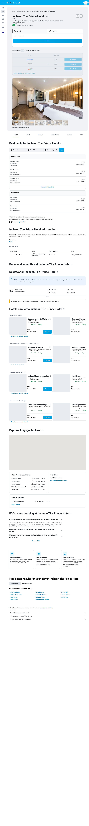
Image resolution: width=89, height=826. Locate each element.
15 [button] (37, 55)
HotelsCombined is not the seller (48, 813)
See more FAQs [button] (36, 740)
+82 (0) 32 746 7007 (18, 23)
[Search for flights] (3, 8)
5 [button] (68, 47)
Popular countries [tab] (27, 783)
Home (13, 11)
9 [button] (41, 51)
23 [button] (41, 60)
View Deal (47, 319)
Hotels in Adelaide (15, 792)
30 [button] (41, 64)
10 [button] (16, 55)
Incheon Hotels (35, 11)
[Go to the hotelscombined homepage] (13, 2)
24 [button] (16, 64)
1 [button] (37, 47)
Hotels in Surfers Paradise (42, 799)
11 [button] (21, 55)
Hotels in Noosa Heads (16, 794)
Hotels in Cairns (39, 792)
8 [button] (37, 51)
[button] (3, 3)
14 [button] (33, 55)
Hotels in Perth (14, 797)
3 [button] (16, 51)
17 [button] (16, 60)
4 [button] (20, 51)
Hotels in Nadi (64, 792)
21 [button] (33, 60)
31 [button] (16, 68)
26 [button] (25, 64)
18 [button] (21, 60)
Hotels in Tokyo (14, 799)
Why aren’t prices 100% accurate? (48, 819)
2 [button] (41, 47)
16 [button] (41, 55)
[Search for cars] (3, 15)
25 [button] (21, 64)
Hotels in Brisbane (40, 797)
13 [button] (29, 55)
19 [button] (25, 60)
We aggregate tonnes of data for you (48, 816)
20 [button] (29, 60)
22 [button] (37, 60)
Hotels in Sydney (65, 794)
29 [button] (37, 64)
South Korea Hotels (21, 11)
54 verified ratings (27, 25)
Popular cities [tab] (14, 783)
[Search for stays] (3, 11)
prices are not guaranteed (46, 807)
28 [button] (33, 64)
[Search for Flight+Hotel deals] (3, 19)
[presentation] (30, 127)
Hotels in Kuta (64, 797)
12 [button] (25, 55)
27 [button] (29, 64)
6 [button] (72, 47)
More (10, 228)
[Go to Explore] (3, 22)
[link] (19, 376)
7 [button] (33, 51)
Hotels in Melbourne (40, 794)
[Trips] (3, 27)
